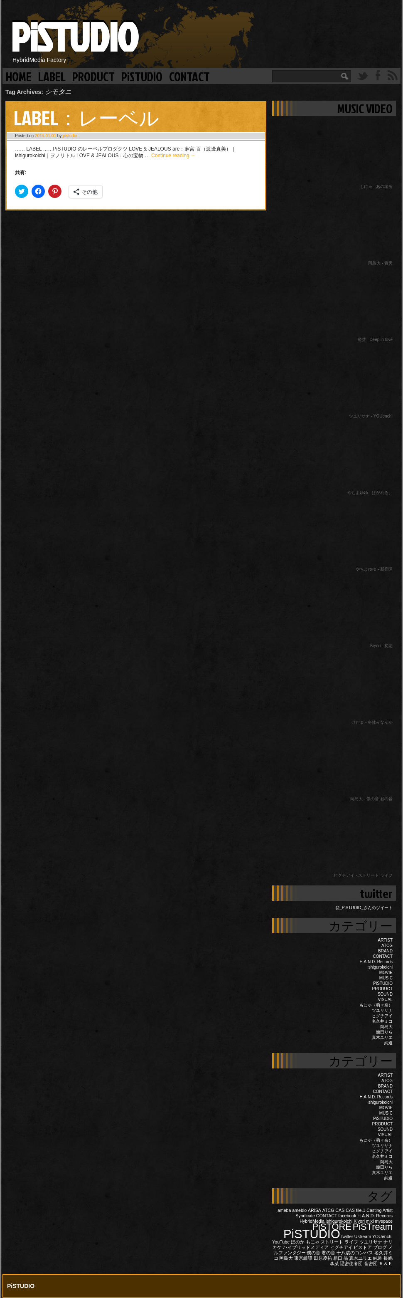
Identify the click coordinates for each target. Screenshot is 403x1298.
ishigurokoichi (380, 967)
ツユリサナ (382, 1010)
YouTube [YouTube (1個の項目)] (281, 1241)
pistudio (70, 136)
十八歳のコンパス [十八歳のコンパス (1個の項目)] (355, 1252)
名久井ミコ (382, 1021)
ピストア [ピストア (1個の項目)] (363, 1247)
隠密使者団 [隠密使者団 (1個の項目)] (351, 1263)
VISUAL (385, 999)
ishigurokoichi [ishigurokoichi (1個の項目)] (339, 1221)
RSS (392, 75)
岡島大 (386, 1026)
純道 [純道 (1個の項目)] (377, 1258)
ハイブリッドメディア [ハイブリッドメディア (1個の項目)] (306, 1247)
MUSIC (386, 978)
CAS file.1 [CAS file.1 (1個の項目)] (355, 1210)
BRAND (385, 951)
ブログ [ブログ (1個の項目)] (380, 1247)
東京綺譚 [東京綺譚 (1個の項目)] (303, 1258)
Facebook (377, 75)
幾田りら (384, 1032)
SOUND (385, 994)
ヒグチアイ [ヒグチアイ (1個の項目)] (341, 1247)
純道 (388, 1043)
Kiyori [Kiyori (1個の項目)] (359, 1221)
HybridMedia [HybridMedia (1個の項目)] (312, 1221)
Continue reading (173, 155)
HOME (19, 76)
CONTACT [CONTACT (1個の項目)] (326, 1215)
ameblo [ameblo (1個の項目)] (299, 1210)
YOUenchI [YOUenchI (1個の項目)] (382, 1236)
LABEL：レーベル (86, 117)
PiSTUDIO (74, 36)
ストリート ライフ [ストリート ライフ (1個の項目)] (339, 1241)
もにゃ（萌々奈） (376, 1005)
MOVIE (386, 972)
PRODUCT (93, 76)
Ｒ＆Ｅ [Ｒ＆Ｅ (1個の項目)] (386, 1263)
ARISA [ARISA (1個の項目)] (314, 1210)
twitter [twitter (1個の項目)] (347, 1236)
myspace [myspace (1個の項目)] (384, 1221)
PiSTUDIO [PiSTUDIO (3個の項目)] (311, 1234)
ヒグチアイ (382, 1016)
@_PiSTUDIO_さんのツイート (364, 907)
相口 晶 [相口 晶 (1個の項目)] (340, 1258)
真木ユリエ (382, 1037)
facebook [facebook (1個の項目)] (347, 1215)
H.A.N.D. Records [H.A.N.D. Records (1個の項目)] (375, 1215)
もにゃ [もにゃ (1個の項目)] (312, 1241)
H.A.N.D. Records (376, 961)
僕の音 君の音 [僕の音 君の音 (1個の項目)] (321, 1252)
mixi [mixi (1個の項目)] (370, 1221)
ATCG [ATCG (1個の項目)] (328, 1210)
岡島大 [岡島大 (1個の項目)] (286, 1258)
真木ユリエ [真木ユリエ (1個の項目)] (360, 1258)
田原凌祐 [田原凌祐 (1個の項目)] (323, 1258)
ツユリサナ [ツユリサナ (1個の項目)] (370, 1241)
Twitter (362, 75)
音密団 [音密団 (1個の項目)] (371, 1263)
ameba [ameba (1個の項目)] (284, 1210)
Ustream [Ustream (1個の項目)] (362, 1236)
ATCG (387, 945)
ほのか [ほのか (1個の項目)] (298, 1241)
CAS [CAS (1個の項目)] (339, 1210)
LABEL (52, 76)
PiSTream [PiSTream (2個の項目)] (373, 1226)
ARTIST (385, 940)
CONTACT (189, 76)
